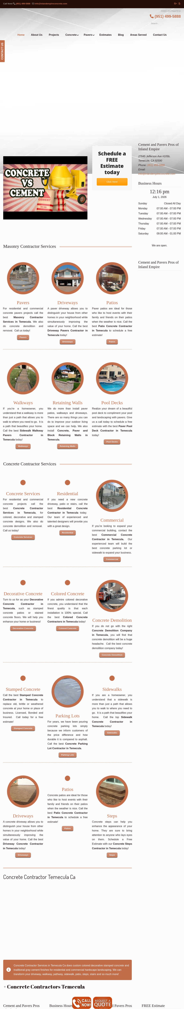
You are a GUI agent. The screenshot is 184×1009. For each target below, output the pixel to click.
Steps (112, 814)
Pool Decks (112, 401)
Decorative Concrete (23, 592)
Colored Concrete (67, 592)
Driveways (67, 301)
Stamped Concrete (23, 688)
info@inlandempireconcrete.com (51, 3)
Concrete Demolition (111, 618)
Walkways (23, 401)
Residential (67, 492)
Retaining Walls (67, 401)
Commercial (112, 518)
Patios (112, 301)
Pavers (23, 301)
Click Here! (112, 182)
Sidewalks (112, 688)
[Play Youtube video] (45, 187)
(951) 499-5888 (23, 3)
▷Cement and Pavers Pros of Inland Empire (98, 20)
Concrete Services (23, 492)
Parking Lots (67, 714)
